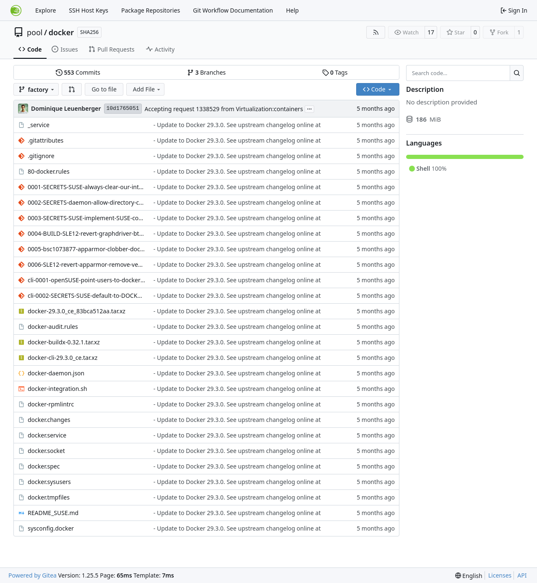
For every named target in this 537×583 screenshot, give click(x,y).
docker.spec (44, 466)
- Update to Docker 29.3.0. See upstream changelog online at (237, 125)
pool (35, 32)
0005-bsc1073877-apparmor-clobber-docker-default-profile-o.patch (86, 249)
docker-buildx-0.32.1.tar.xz (64, 342)
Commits (78, 72)
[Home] (16, 10)
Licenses (500, 575)
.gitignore (41, 156)
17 (431, 32)
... (309, 108)
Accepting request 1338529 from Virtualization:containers (224, 109)
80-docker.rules (49, 171)
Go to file (103, 89)
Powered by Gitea (32, 575)
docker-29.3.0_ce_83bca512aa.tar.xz (76, 311)
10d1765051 (123, 108)
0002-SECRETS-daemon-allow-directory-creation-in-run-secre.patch (86, 202)
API (522, 575)
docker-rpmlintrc (51, 404)
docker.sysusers (49, 482)
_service (39, 125)
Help (292, 10)
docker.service (47, 435)
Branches (206, 72)
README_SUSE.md (53, 513)
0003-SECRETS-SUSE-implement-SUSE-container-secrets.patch (86, 218)
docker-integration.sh (57, 389)
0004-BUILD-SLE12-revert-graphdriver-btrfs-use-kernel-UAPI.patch (86, 233)
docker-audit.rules (53, 327)
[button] (72, 89)
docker (61, 32)
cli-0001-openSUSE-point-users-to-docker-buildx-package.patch (86, 280)
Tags (335, 72)
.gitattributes (45, 140)
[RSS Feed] (376, 32)
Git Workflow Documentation (233, 10)
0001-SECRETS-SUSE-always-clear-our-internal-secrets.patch (86, 187)
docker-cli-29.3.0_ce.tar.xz (62, 358)
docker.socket (46, 451)
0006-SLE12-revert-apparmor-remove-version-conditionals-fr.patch (86, 264)
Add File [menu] (147, 89)
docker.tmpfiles (49, 497)
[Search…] (517, 73)
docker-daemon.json (56, 373)
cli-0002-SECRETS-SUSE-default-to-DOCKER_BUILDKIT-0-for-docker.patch (86, 295)
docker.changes (49, 420)
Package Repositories (150, 10)
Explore (45, 10)
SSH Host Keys (88, 10)
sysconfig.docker (51, 528)
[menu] (468, 576)
